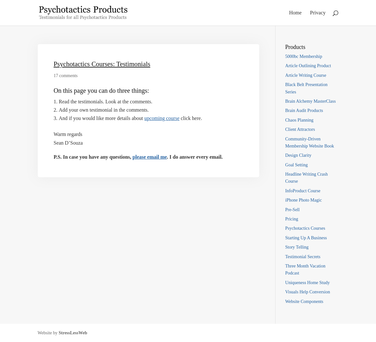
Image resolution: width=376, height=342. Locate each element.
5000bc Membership (303, 56)
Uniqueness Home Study (307, 282)
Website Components (304, 301)
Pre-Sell (292, 209)
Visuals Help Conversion (307, 292)
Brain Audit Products (304, 110)
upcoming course (162, 118)
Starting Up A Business (306, 237)
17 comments (66, 75)
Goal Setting (296, 165)
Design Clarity (298, 155)
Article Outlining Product (308, 65)
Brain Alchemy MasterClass (310, 101)
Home (295, 13)
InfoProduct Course (302, 190)
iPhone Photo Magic (303, 200)
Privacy (318, 13)
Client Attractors (300, 129)
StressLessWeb (73, 332)
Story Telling (296, 247)
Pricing (291, 219)
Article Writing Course (305, 75)
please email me (149, 157)
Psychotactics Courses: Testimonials (102, 64)
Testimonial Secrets (302, 256)
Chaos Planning (299, 120)
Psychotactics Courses (305, 228)
